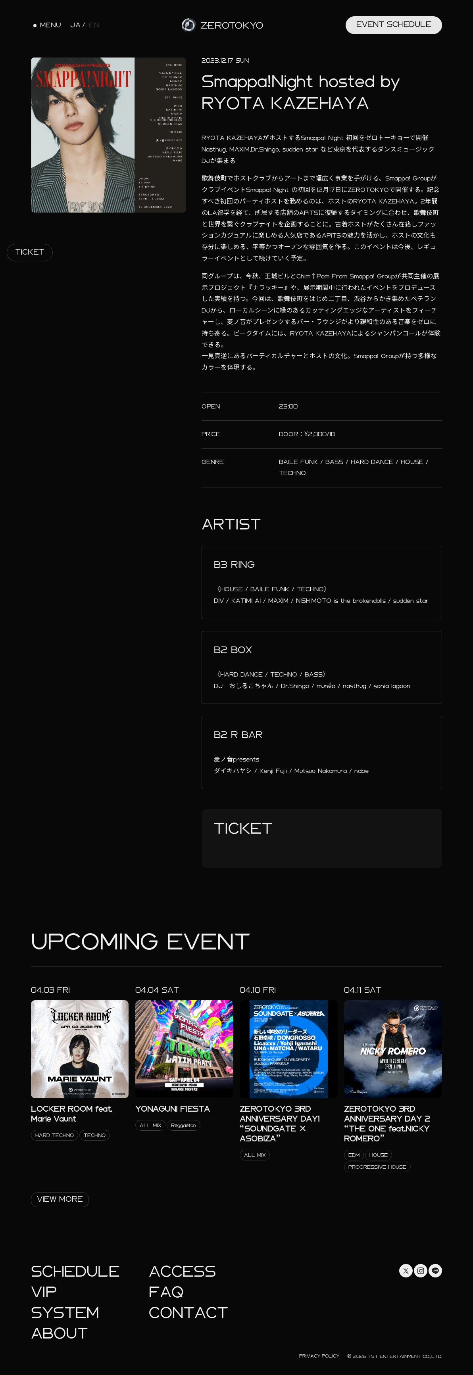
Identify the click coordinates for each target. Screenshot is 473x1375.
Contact (188, 1313)
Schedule (75, 1272)
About (59, 1333)
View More (60, 1199)
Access (182, 1272)
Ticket (29, 252)
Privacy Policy (319, 1356)
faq (166, 1292)
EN (94, 25)
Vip (44, 1292)
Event (393, 24)
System (65, 1313)
